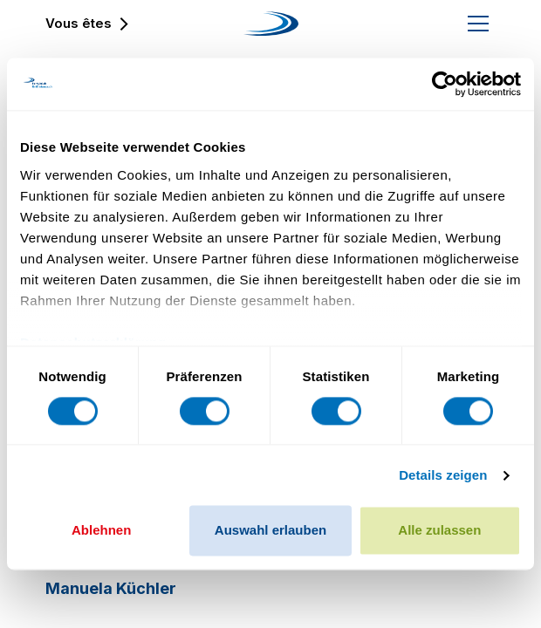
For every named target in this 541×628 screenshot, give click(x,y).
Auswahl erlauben (270, 530)
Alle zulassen (439, 530)
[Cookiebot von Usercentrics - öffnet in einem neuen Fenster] (444, 84)
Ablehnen (101, 530)
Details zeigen (443, 475)
